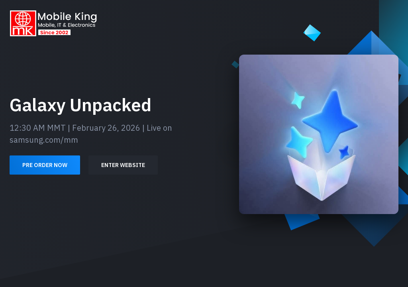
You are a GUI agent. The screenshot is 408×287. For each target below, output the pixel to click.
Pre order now (44, 165)
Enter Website (123, 165)
